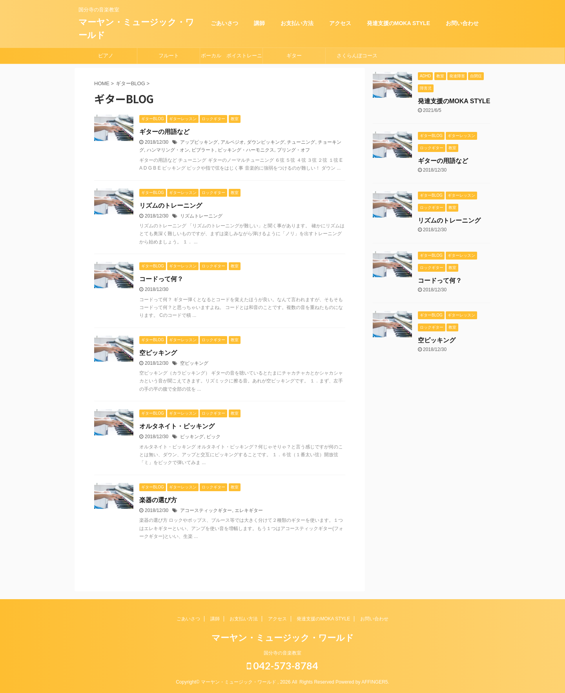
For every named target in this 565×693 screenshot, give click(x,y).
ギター (294, 56)
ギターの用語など (164, 131)
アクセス (340, 23)
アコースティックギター (206, 510)
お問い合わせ (462, 23)
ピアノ (105, 56)
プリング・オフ (293, 150)
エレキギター (249, 510)
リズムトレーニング (201, 216)
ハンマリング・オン (168, 150)
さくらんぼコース (357, 56)
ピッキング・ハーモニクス (246, 150)
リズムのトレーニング (170, 205)
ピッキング (192, 436)
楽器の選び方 (158, 500)
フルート (169, 56)
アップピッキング (199, 142)
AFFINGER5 (374, 682)
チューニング (301, 142)
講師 (259, 23)
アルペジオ (232, 142)
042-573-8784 (282, 665)
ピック (213, 436)
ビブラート (203, 150)
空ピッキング (158, 352)
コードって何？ (161, 279)
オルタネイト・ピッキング (177, 426)
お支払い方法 (297, 23)
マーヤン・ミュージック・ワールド (282, 638)
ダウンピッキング (265, 142)
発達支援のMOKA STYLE (398, 23)
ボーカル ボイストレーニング (231, 58)
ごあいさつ (224, 23)
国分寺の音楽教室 (282, 653)
